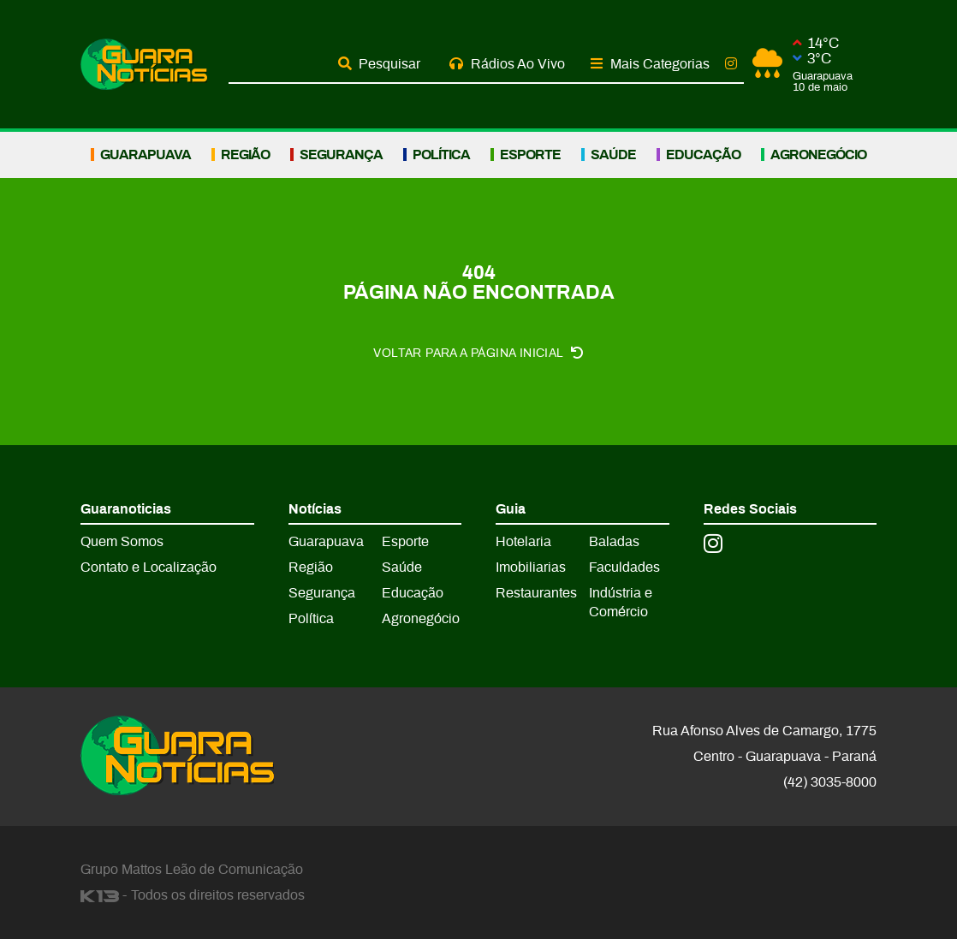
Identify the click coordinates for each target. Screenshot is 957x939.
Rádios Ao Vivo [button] (507, 63)
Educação (703, 155)
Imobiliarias (531, 567)
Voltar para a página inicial (478, 353)
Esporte (530, 155)
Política (441, 155)
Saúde (613, 155)
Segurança (341, 155)
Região (245, 155)
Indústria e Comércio (620, 602)
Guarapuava (145, 155)
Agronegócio (818, 155)
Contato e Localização (148, 567)
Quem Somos (121, 542)
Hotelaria (523, 542)
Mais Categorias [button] (650, 63)
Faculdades (624, 567)
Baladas (614, 542)
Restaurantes (536, 593)
